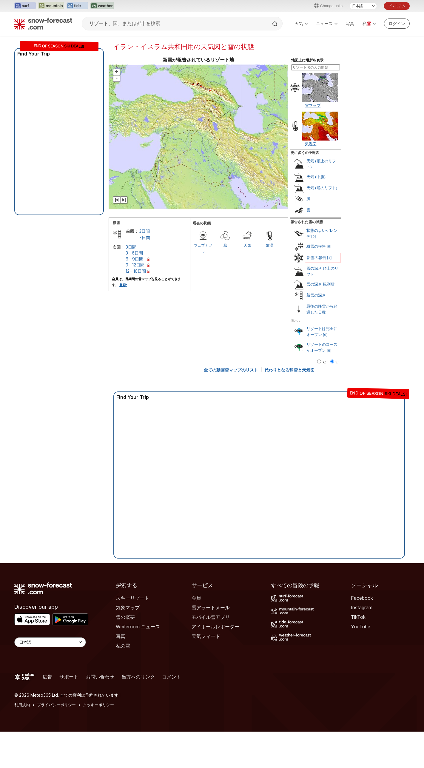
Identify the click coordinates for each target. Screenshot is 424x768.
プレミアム (397, 6)
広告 (47, 677)
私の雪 (123, 646)
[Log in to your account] (397, 23)
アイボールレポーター (215, 627)
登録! (123, 285)
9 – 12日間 (135, 264)
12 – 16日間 (136, 271)
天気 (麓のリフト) (321, 188)
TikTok (358, 617)
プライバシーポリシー (56, 704)
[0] (313, 236)
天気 (301, 23)
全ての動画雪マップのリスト (231, 369)
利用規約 (22, 704)
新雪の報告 (316, 257)
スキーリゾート (132, 598)
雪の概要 (125, 617)
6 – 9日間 (134, 258)
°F (336, 362)
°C (324, 362)
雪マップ (312, 105)
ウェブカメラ (203, 248)
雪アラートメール (211, 607)
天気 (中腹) (316, 177)
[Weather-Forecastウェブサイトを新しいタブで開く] (102, 6)
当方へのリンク (138, 677)
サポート (68, 677)
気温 (269, 245)
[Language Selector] (50, 642)
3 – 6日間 (134, 252)
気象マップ (128, 607)
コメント (171, 677)
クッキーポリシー (98, 704)
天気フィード (206, 636)
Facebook (362, 598)
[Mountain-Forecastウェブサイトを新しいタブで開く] (51, 6)
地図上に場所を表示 (307, 60)
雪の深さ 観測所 (320, 284)
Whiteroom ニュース (138, 627)
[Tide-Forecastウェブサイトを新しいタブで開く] (77, 6)
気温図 (311, 143)
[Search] (275, 24)
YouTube (360, 627)
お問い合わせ (100, 677)
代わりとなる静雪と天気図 (289, 369)
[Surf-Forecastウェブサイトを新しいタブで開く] (25, 6)
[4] (329, 257)
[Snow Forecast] (43, 24)
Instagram (361, 607)
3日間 (144, 231)
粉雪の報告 (316, 246)
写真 (350, 23)
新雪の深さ (316, 295)
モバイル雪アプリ (211, 617)
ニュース (326, 23)
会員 (196, 598)
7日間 (144, 237)
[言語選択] (363, 6)
